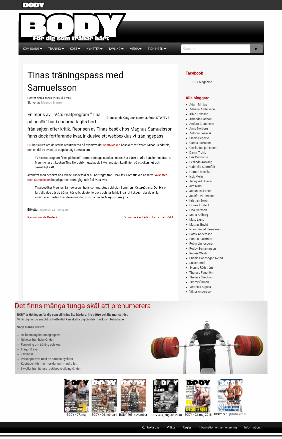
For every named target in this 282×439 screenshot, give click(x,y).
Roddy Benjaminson (202, 248)
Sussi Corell (197, 263)
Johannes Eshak (200, 191)
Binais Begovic (199, 138)
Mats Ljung (196, 219)
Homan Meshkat (200, 172)
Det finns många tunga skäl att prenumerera (83, 306)
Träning (54, 49)
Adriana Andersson (202, 109)
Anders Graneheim (201, 124)
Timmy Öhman (199, 282)
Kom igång (31, 49)
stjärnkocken (111, 145)
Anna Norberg (198, 128)
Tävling (115, 49)
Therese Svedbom (201, 277)
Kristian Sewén (199, 200)
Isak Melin (196, 176)
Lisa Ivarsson (198, 210)
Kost (74, 49)
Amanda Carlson (200, 119)
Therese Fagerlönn (201, 272)
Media (134, 49)
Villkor (171, 427)
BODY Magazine (201, 82)
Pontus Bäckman (200, 239)
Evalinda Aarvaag (200, 162)
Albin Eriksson (198, 114)
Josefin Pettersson (201, 196)
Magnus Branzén (52, 102)
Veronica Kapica (200, 287)
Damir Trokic (197, 152)
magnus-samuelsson (54, 209)
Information (252, 427)
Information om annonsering (218, 427)
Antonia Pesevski (200, 133)
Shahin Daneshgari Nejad (206, 258)
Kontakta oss (150, 427)
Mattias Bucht (198, 224)
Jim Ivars (195, 186)
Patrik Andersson (200, 234)
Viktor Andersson (200, 291)
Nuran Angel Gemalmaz (205, 229)
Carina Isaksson (200, 143)
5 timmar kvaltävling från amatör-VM (148, 217)
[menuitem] (31, 49)
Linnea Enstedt (199, 205)
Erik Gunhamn (198, 157)
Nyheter (92, 49)
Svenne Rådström (201, 267)
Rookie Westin (198, 253)
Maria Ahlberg (198, 215)
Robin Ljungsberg (201, 243)
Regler (187, 427)
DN (30, 145)
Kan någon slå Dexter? (42, 217)
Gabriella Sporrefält (202, 167)
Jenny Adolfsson (200, 181)
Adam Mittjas (198, 104)
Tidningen (155, 49)
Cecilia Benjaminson (202, 148)
